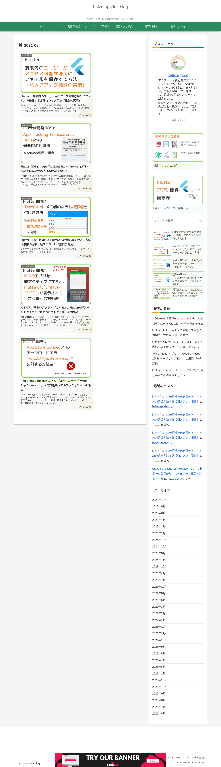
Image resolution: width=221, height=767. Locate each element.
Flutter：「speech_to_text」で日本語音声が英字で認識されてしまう (178, 373)
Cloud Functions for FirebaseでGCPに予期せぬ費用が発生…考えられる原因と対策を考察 (177, 473)
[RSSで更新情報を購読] (182, 120)
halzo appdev (178, 75)
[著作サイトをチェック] (174, 120)
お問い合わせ (197, 757)
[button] (200, 220)
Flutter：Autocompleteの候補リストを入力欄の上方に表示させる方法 (177, 333)
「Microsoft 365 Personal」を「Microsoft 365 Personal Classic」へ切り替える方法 (177, 321)
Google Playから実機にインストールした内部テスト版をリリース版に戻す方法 (177, 344)
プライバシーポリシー (177, 757)
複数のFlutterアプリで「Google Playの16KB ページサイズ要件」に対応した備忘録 (176, 358)
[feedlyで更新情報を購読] (178, 120)
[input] (178, 220)
